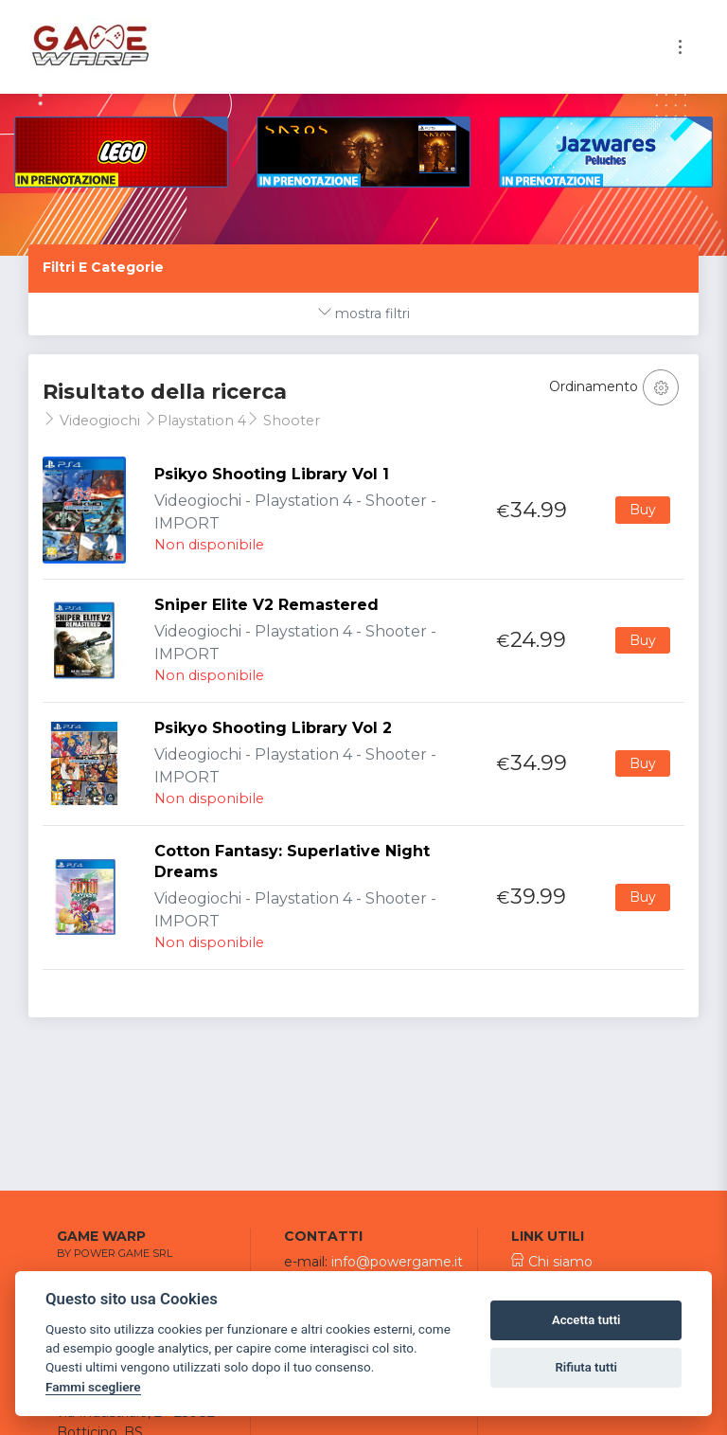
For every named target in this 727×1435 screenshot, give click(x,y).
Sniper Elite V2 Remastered (266, 605)
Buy (642, 509)
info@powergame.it (397, 1261)
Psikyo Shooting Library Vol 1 (271, 474)
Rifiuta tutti (586, 1367)
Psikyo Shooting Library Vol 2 (273, 728)
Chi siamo (552, 1261)
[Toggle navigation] (680, 47)
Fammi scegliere (93, 1386)
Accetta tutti (586, 1320)
